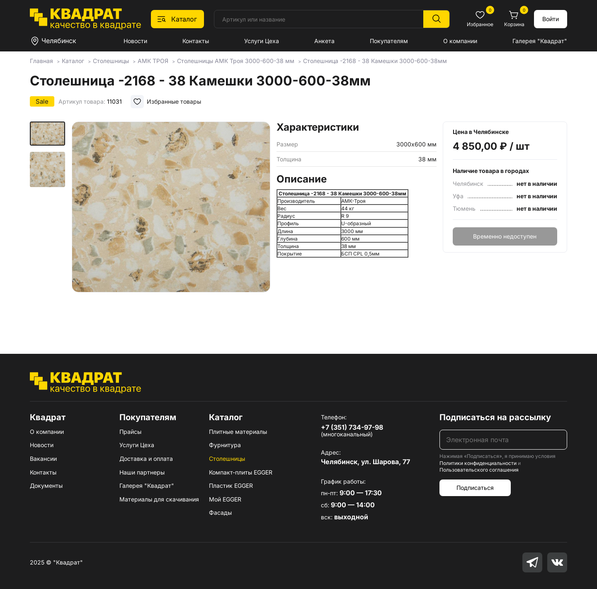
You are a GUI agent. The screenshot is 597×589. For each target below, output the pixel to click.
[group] (171, 226)
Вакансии (43, 458)
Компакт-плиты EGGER (240, 472)
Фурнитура (225, 444)
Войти (550, 18)
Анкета (324, 40)
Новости (135, 40)
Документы (46, 485)
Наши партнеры (142, 472)
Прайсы (130, 431)
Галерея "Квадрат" (539, 40)
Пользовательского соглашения (479, 470)
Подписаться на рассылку (495, 417)
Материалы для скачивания (159, 499)
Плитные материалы (238, 431)
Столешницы (227, 458)
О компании (460, 40)
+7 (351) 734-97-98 (352, 427)
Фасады (220, 512)
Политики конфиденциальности (478, 463)
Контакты (195, 40)
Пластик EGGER (231, 485)
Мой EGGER (225, 499)
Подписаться (475, 487)
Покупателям (389, 40)
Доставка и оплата (146, 458)
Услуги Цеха (261, 40)
